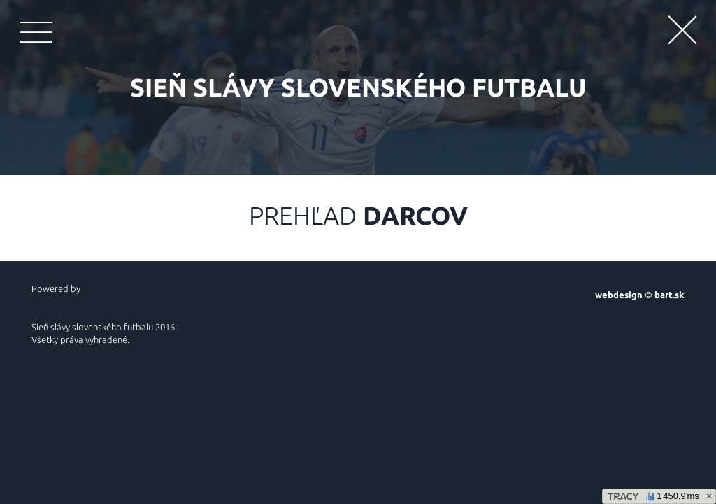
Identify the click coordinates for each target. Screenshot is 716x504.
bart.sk (669, 295)
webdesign (619, 295)
